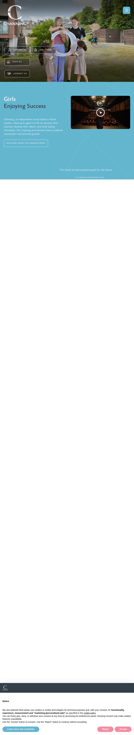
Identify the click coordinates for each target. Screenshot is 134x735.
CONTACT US (17, 73)
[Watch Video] (100, 112)
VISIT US (14, 62)
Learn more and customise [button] (20, 729)
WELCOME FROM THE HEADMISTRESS (26, 143)
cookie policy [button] (90, 713)
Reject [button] (105, 729)
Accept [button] (123, 729)
